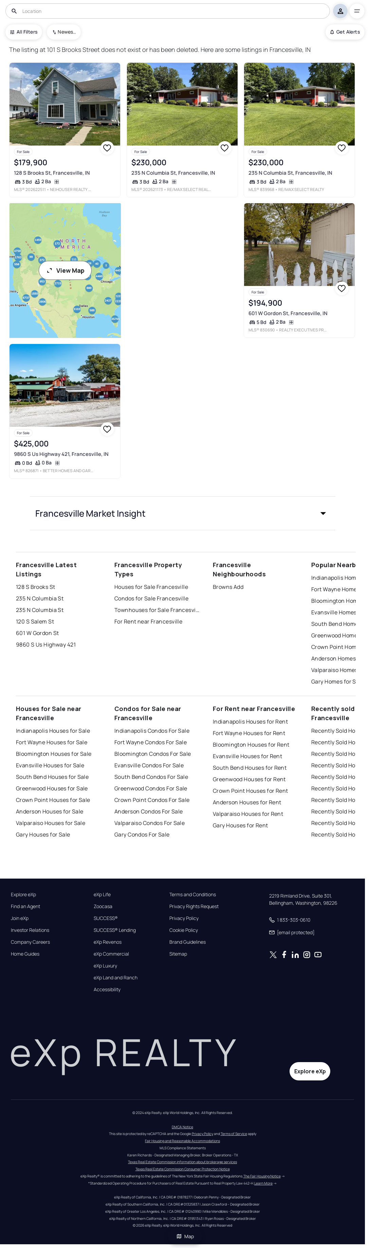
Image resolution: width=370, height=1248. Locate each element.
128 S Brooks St (35, 587)
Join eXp (20, 918)
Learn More (263, 1183)
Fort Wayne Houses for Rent (249, 733)
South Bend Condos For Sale (151, 777)
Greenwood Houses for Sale (52, 788)
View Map (65, 270)
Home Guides (25, 954)
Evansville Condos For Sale (149, 765)
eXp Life (102, 894)
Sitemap (178, 954)
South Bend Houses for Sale (52, 777)
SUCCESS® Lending (115, 930)
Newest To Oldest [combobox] (67, 31)
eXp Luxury (105, 965)
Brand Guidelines (187, 942)
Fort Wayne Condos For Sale (150, 742)
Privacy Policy (184, 918)
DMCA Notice (182, 1127)
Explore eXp (23, 894)
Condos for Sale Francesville (151, 598)
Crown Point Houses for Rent (250, 790)
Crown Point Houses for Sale (53, 800)
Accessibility (107, 989)
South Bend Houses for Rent (249, 767)
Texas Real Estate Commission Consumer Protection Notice (182, 1169)
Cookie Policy (183, 930)
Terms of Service (234, 1133)
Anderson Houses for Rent (247, 802)
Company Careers (30, 942)
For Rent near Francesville (148, 621)
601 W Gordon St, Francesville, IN (288, 313)
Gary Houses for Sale (43, 834)
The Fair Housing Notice (262, 1176)
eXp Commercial (111, 954)
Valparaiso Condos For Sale (149, 823)
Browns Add (228, 587)
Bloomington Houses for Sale (54, 753)
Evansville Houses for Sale (50, 765)
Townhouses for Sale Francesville (156, 610)
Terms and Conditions (192, 894)
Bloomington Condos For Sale (152, 753)
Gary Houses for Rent (240, 825)
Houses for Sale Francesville (151, 587)
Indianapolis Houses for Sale (53, 730)
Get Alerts (345, 31)
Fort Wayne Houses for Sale (51, 742)
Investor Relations (30, 930)
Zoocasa (103, 906)
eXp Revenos (108, 942)
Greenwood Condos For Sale (150, 788)
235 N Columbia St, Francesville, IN (173, 172)
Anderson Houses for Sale (50, 811)
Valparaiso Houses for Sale (50, 823)
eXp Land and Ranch (115, 977)
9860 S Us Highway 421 (46, 644)
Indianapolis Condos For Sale (151, 730)
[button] (182, 513)
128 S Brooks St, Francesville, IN (52, 172)
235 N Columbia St (39, 598)
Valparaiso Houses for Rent (248, 814)
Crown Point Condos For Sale (152, 800)
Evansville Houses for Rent (247, 756)
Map (185, 1236)
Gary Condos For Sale (142, 834)
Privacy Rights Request (194, 906)
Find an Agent (25, 906)
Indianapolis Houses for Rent (250, 721)
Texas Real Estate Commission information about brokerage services (182, 1161)
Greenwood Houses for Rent (249, 779)
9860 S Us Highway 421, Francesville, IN (61, 453)
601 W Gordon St (37, 633)
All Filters (23, 31)
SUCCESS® (106, 918)
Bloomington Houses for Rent (251, 744)
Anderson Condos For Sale (148, 811)
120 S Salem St (35, 621)
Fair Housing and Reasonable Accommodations (182, 1140)
